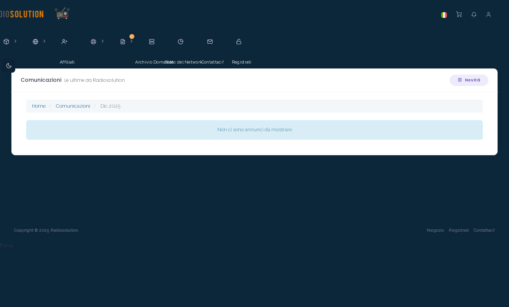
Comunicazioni (74, 106)
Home (39, 106)
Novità (468, 80)
